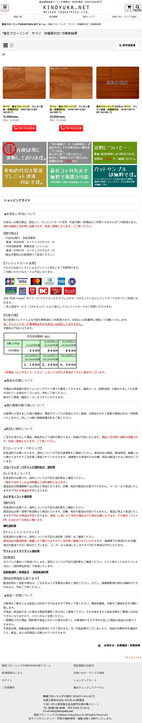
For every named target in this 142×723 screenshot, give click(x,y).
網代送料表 (9, 525)
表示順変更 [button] (127, 45)
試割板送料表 (40, 572)
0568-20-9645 (56, 707)
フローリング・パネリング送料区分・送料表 (29, 467)
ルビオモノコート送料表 (17, 496)
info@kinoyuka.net (61, 711)
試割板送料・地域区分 (16, 572)
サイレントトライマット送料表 (21, 551)
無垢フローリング (53, 696)
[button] (5, 8)
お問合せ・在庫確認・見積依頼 (122, 645)
